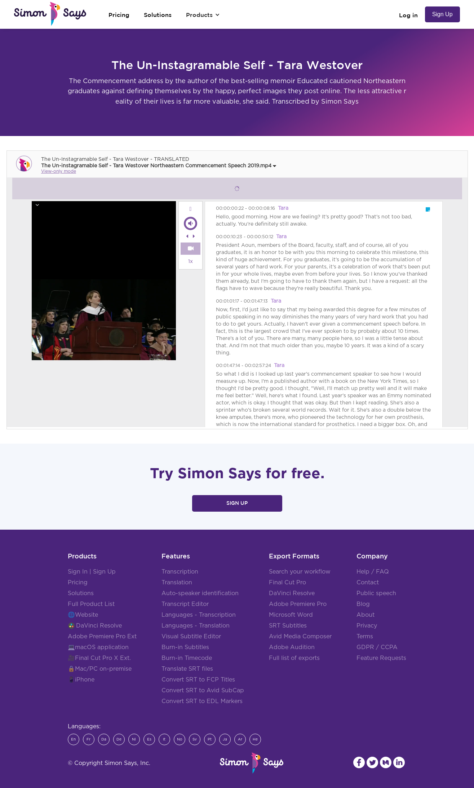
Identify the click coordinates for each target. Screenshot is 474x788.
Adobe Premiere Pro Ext (102, 636)
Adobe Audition (292, 647)
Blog (363, 604)
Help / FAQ (372, 572)
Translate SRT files (187, 669)
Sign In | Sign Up (92, 572)
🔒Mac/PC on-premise (100, 669)
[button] (203, 15)
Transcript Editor (185, 604)
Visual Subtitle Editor (191, 636)
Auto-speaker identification (200, 593)
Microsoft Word (291, 615)
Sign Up (442, 14)
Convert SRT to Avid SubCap (202, 690)
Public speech (376, 593)
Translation (176, 582)
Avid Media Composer (300, 636)
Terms (364, 636)
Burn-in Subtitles (185, 647)
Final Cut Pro (287, 582)
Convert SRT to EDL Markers (202, 701)
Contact (367, 582)
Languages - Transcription (198, 615)
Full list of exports (294, 658)
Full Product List (91, 604)
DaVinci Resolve (99, 626)
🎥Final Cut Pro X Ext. (99, 658)
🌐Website (83, 615)
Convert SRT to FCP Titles (198, 680)
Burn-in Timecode (186, 658)
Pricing (78, 582)
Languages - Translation (195, 626)
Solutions (81, 593)
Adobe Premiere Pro (298, 604)
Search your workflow (300, 572)
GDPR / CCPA (377, 647)
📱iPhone (81, 680)
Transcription (179, 572)
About (365, 615)
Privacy (366, 626)
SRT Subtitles (288, 626)
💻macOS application (98, 647)
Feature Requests (381, 658)
